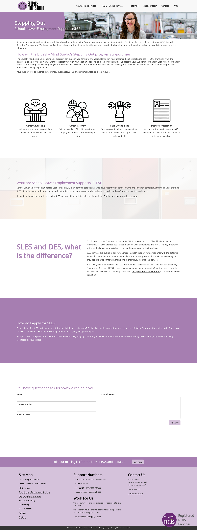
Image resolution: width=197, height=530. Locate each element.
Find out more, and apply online (87, 516)
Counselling (24, 504)
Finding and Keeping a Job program (121, 196)
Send (175, 422)
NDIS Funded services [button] (113, 5)
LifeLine (76, 483)
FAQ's (175, 5)
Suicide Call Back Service (83, 479)
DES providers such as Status (146, 271)
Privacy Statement (117, 528)
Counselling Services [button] (87, 5)
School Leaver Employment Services (34, 492)
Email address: (24, 414)
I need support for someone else (33, 483)
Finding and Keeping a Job (30, 496)
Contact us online (135, 493)
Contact (165, 5)
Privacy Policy (104, 528)
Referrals (134, 5)
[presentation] (122, 426)
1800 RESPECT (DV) (81, 488)
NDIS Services (24, 488)
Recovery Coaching (27, 500)
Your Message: (108, 394)
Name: (20, 394)
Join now (138, 462)
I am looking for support (29, 479)
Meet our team (150, 5)
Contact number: (25, 404)
